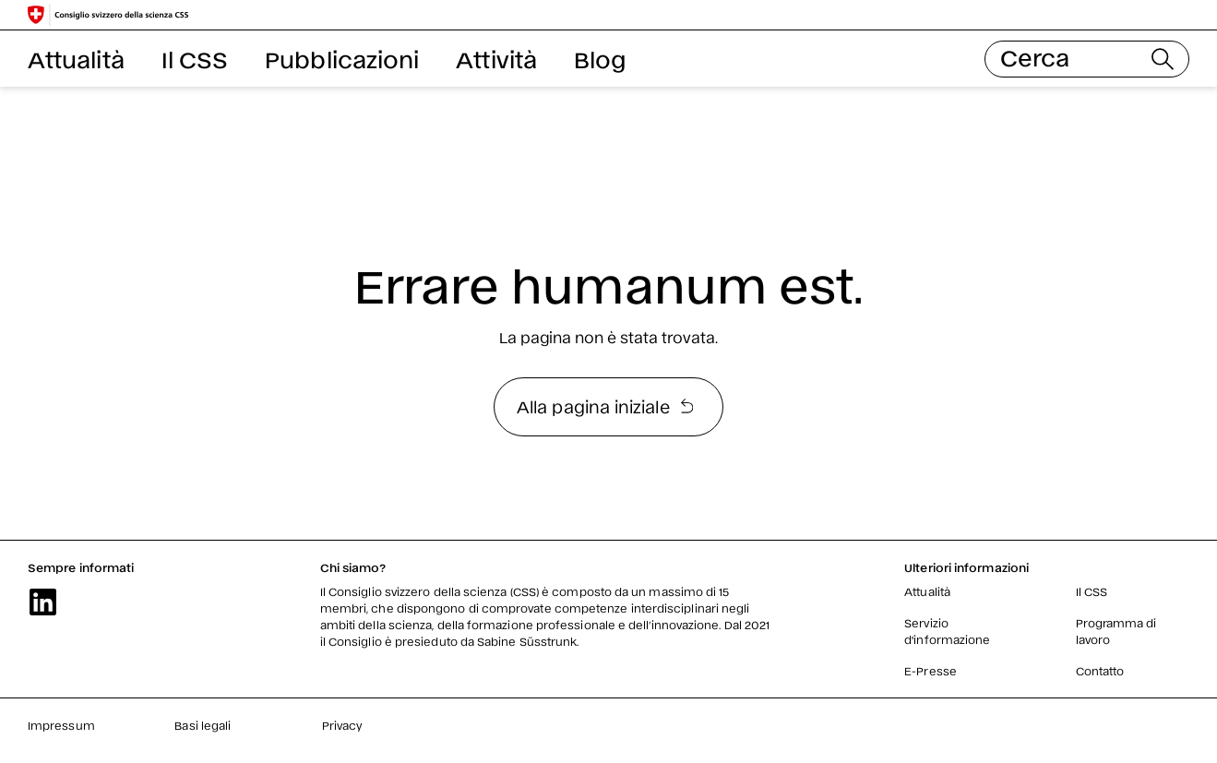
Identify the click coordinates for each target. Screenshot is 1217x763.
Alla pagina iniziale (605, 406)
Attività (496, 58)
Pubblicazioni (342, 58)
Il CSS (194, 58)
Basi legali (202, 725)
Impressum (61, 725)
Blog (600, 58)
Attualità (76, 58)
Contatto (1100, 670)
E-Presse (930, 670)
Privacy (343, 725)
